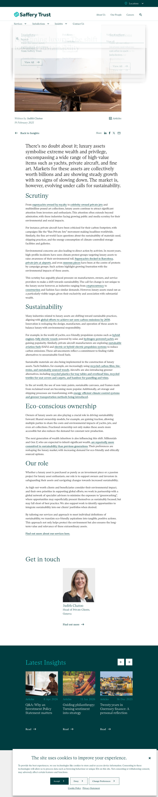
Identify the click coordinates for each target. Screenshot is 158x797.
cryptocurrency (95, 285)
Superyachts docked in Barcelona (94, 258)
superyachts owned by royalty (49, 204)
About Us (100, 14)
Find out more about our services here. (48, 533)
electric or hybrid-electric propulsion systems (81, 346)
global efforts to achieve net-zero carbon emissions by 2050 (75, 319)
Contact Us (78, 23)
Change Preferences (101, 781)
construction (33, 289)
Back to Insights (29, 133)
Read (28, 729)
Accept (57, 781)
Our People (116, 14)
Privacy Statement (91, 788)
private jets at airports (38, 262)
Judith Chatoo (35, 118)
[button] (149, 757)
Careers (130, 14)
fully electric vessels (46, 338)
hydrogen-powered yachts (99, 338)
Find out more (71, 624)
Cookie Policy (74, 788)
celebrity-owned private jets (86, 204)
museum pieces (71, 262)
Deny (76, 781)
